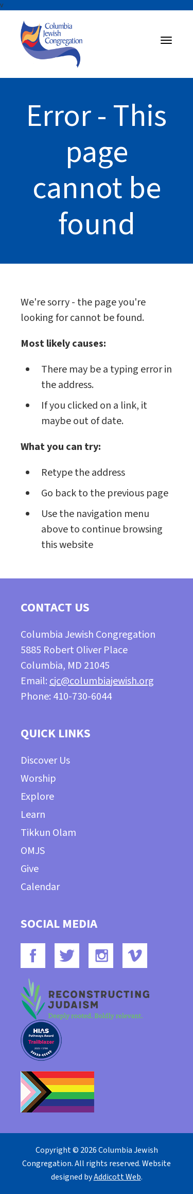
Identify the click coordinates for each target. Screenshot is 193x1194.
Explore (37, 796)
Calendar (40, 887)
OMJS (33, 851)
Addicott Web (117, 1177)
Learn (33, 815)
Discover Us (45, 760)
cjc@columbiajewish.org (101, 681)
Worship (38, 778)
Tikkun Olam (48, 833)
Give (30, 869)
